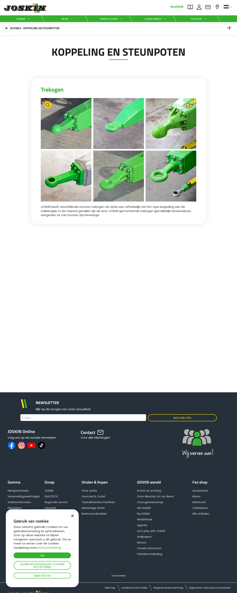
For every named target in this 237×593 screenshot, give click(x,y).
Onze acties (89, 491)
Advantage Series (93, 508)
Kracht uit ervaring (149, 491)
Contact (209, 7)
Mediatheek (144, 519)
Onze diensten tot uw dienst (155, 496)
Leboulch (50, 508)
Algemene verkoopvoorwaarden (210, 588)
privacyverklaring (49, 548)
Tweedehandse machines (98, 502)
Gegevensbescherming (168, 588)
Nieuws (141, 542)
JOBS (200, 7)
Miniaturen (199, 502)
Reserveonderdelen (94, 514)
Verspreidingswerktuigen (24, 496)
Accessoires (200, 491)
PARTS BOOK (191, 7)
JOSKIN (49, 491)
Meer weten (42, 576)
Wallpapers (144, 537)
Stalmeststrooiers (19, 502)
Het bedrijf (144, 508)
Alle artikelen (200, 514)
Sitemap (110, 588)
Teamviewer (118, 575)
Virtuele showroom (149, 548)
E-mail (26, 418)
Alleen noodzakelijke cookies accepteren (42, 565)
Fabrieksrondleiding (149, 554)
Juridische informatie (134, 588)
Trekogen (52, 89)
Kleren (196, 496)
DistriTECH (51, 496)
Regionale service (56, 502)
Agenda (142, 525)
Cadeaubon (200, 508)
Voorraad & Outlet (93, 496)
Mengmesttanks (18, 491)
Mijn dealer (218, 6)
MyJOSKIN (176, 6)
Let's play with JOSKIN (151, 531)
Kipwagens (15, 508)
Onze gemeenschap (150, 502)
